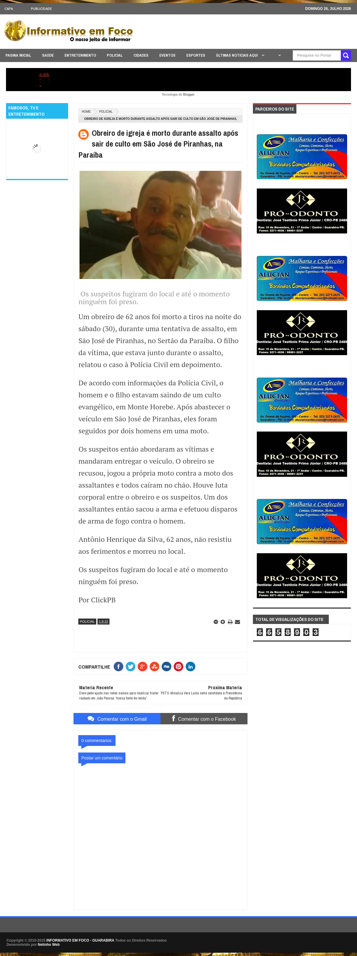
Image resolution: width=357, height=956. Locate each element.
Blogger (188, 94)
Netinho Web (49, 945)
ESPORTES (195, 55)
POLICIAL (115, 55)
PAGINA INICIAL (18, 55)
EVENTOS (167, 55)
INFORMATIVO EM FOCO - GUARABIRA (80, 940)
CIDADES (141, 55)
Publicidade (41, 8)
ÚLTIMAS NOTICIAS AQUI (237, 55)
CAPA (8, 8)
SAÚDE (48, 55)
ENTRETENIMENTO (80, 55)
